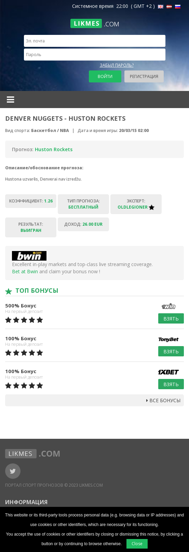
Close (137, 544)
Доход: (83, 224)
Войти (105, 76)
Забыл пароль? (117, 65)
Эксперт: (136, 204)
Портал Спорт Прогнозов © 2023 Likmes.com (54, 485)
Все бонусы (163, 400)
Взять (171, 318)
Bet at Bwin (25, 271)
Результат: (30, 227)
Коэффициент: (31, 201)
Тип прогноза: (83, 204)
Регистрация (144, 76)
